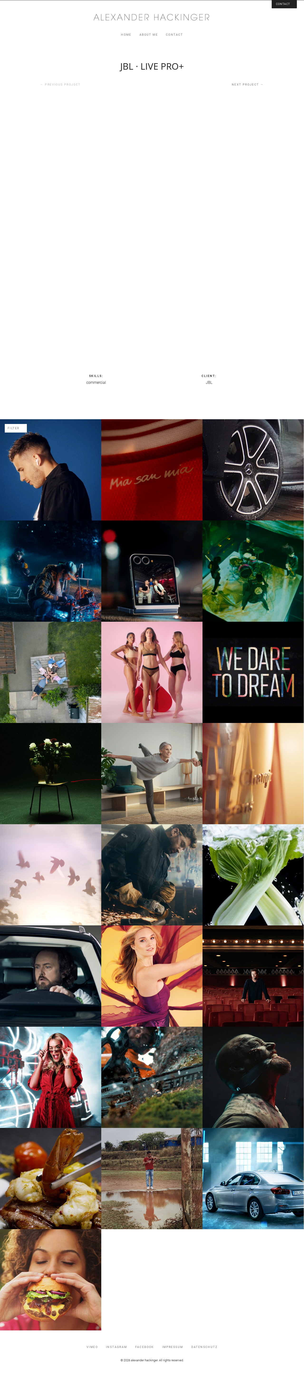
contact (174, 34)
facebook (144, 1347)
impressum (172, 1347)
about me (149, 34)
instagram (116, 1347)
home (126, 34)
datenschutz (204, 1347)
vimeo (92, 1347)
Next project (248, 84)
